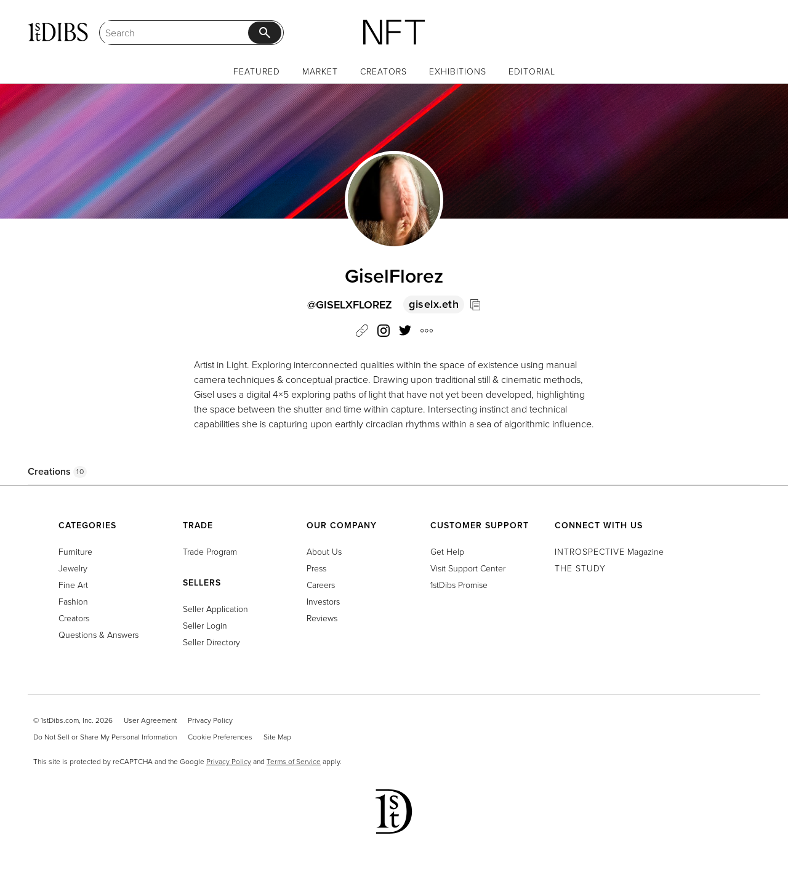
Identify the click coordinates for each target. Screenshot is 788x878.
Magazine (609, 551)
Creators (383, 71)
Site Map (277, 736)
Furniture (75, 551)
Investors (323, 601)
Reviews (322, 618)
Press (316, 568)
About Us (324, 551)
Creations (57, 471)
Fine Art (73, 584)
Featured (256, 71)
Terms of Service (294, 761)
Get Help (447, 551)
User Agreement (150, 720)
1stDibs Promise (459, 584)
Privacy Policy (210, 720)
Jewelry (72, 568)
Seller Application (215, 608)
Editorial (532, 71)
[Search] (176, 32)
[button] (426, 332)
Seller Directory (211, 642)
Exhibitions (457, 71)
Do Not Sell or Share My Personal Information (105, 736)
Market (320, 71)
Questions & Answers (98, 634)
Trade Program (210, 551)
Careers (321, 584)
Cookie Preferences (220, 736)
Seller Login (205, 625)
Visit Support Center (467, 568)
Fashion (73, 601)
